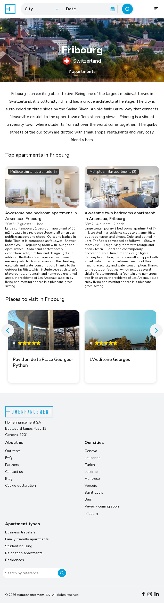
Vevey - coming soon (102, 506)
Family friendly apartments (27, 539)
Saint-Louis (94, 492)
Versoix (91, 485)
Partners (12, 464)
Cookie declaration (20, 485)
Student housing (18, 546)
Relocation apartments (24, 553)
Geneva (91, 450)
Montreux (92, 478)
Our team (13, 450)
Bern (88, 499)
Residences (14, 560)
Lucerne (91, 471)
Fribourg (91, 513)
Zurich (90, 464)
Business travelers (20, 532)
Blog (9, 478)
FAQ (8, 457)
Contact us (14, 471)
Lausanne (93, 457)
